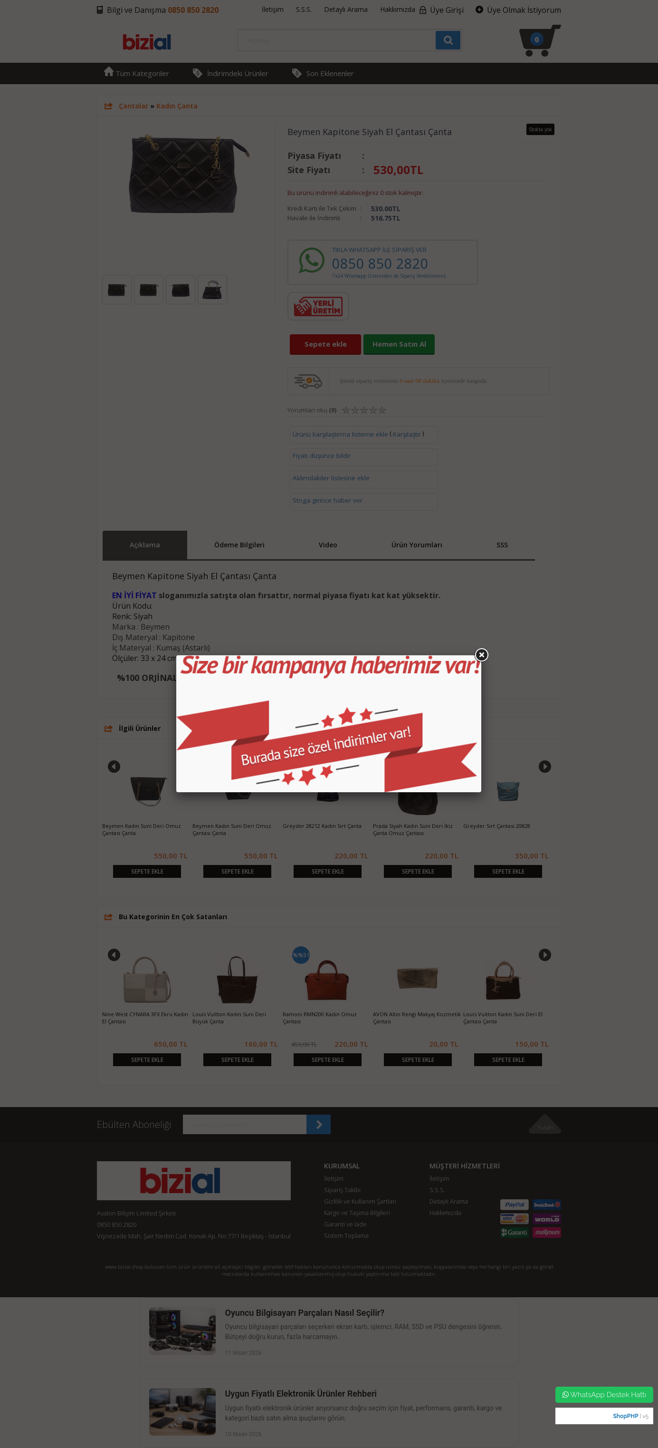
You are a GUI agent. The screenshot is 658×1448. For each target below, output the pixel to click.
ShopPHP (625, 1416)
